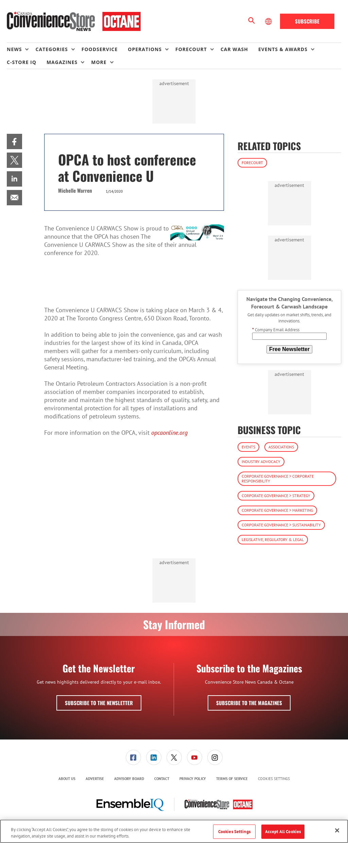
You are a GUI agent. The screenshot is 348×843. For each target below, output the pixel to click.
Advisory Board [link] (129, 778)
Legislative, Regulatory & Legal (273, 539)
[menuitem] (21, 49)
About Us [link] (66, 778)
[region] (174, 831)
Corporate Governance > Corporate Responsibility (278, 478)
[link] (14, 141)
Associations (281, 446)
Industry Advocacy (261, 461)
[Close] (337, 830)
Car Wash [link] (234, 49)
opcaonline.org (169, 432)
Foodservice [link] (100, 49)
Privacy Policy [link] (192, 778)
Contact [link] (161, 778)
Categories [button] (51, 49)
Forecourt (252, 162)
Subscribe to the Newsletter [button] (99, 702)
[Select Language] (269, 21)
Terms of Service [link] (232, 778)
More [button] (98, 62)
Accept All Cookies (283, 831)
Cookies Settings (274, 779)
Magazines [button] (62, 62)
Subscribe (307, 21)
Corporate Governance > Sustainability (281, 524)
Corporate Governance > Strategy (276, 495)
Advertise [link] (95, 778)
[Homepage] (74, 21)
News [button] (14, 49)
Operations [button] (145, 49)
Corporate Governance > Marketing (277, 510)
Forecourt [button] (191, 49)
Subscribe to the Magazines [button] (249, 702)
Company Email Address (275, 330)
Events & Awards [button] (283, 49)
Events (248, 446)
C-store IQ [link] (21, 62)
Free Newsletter (289, 349)
